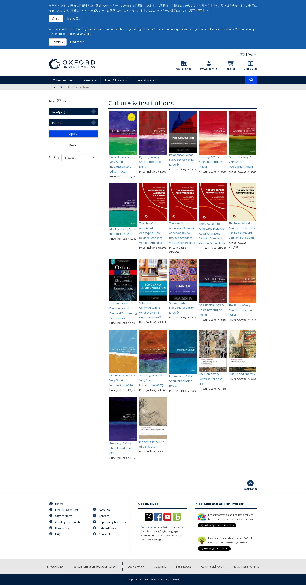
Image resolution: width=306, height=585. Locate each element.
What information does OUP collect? (95, 566)
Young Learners (63, 80)
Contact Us (106, 534)
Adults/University (116, 80)
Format (57, 122)
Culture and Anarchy (242, 374)
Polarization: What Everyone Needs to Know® (181, 160)
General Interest (146, 80)
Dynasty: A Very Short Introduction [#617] (150, 162)
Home (54, 87)
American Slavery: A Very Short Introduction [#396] (122, 380)
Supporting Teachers (112, 522)
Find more (77, 42)
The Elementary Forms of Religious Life (211, 379)
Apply (73, 134)
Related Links (107, 528)
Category (59, 111)
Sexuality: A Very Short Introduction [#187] (121, 448)
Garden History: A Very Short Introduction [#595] (241, 162)
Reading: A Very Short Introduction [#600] (210, 162)
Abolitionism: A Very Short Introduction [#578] (211, 310)
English (252, 54)
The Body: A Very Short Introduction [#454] (240, 310)
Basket (230, 68)
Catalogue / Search (67, 522)
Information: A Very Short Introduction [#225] (181, 381)
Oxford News (63, 516)
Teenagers (89, 80)
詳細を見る (74, 19)
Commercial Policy (212, 566)
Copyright (160, 566)
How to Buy (62, 528)
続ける (56, 19)
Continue (58, 42)
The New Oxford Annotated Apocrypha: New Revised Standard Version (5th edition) (152, 233)
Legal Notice (183, 566)
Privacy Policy (55, 566)
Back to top (250, 488)
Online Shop (183, 68)
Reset (73, 145)
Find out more (148, 527)
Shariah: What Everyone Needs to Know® (181, 308)
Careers (104, 516)
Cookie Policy (136, 566)
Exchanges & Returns (246, 566)
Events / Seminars (67, 510)
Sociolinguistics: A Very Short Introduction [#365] (151, 380)
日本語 (241, 54)
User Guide (250, 68)
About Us (105, 510)
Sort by (54, 157)
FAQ (57, 534)
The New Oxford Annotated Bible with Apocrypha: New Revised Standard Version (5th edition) (182, 233)
